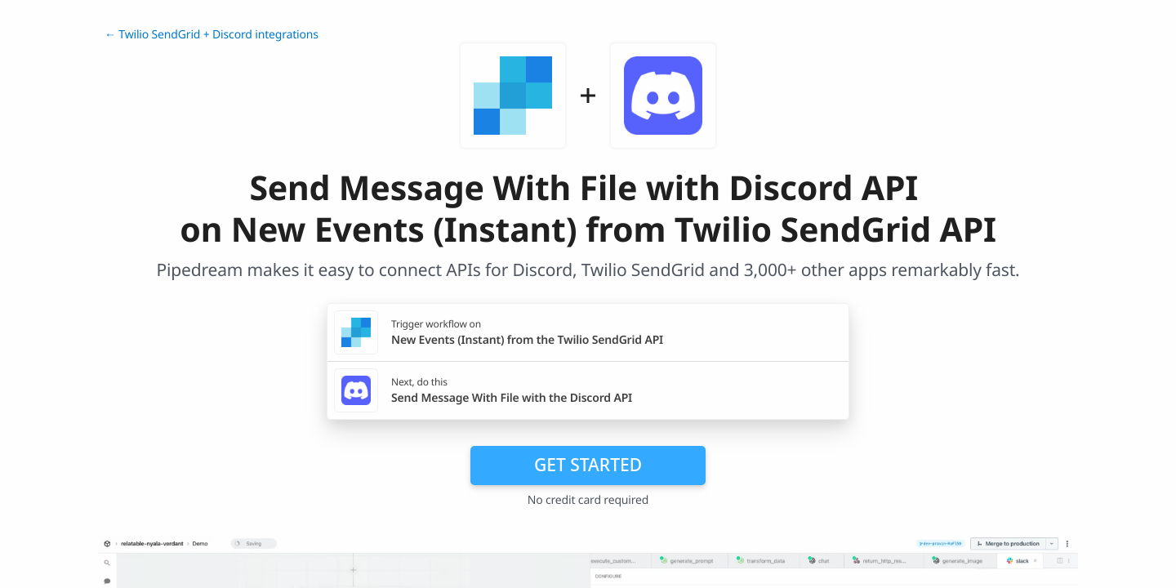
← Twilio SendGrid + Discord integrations (211, 34)
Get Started (588, 464)
